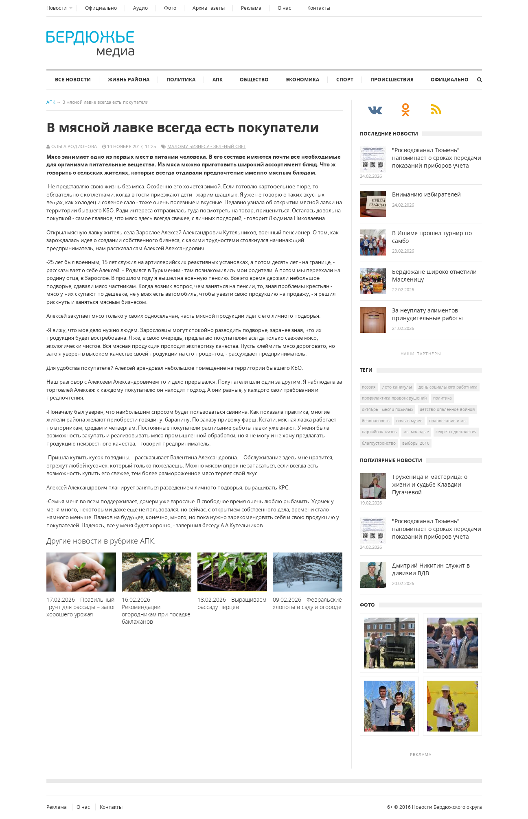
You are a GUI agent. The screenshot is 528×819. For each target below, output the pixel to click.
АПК (218, 79)
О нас (284, 7)
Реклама (251, 7)
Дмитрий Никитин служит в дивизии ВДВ (431, 569)
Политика (181, 79)
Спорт (344, 79)
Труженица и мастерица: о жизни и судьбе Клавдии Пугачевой (429, 484)
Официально (101, 7)
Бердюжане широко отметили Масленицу (434, 275)
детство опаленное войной (447, 409)
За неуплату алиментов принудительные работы (427, 314)
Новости (56, 7)
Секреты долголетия (456, 432)
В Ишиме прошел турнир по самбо (432, 237)
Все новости (73, 79)
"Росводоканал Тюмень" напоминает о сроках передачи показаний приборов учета (436, 157)
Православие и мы (448, 421)
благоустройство (379, 443)
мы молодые (416, 432)
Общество (254, 79)
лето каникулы (397, 387)
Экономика (302, 79)
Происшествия (392, 79)
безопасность (376, 421)
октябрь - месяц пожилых (387, 409)
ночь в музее (409, 421)
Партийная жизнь (379, 432)
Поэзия (369, 387)
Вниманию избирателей (426, 194)
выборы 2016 (415, 443)
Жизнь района (128, 79)
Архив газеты (209, 7)
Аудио (140, 7)
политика (442, 398)
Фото (170, 7)
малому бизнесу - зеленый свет (206, 146)
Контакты (318, 7)
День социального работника (448, 387)
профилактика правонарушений (394, 398)
